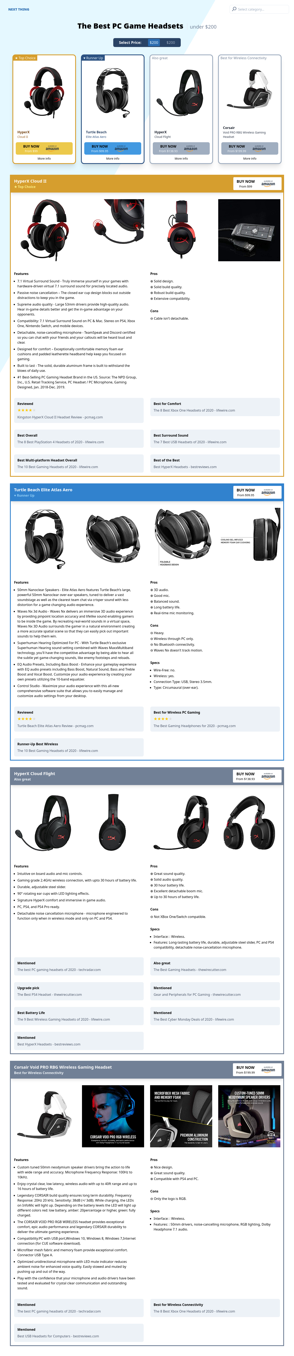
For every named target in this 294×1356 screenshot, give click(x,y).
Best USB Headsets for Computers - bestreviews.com (58, 1336)
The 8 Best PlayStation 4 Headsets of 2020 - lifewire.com (60, 442)
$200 (154, 42)
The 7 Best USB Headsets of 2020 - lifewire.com (190, 442)
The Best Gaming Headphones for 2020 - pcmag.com (195, 726)
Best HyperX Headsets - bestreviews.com (185, 467)
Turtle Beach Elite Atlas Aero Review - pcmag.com (55, 726)
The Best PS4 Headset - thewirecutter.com (49, 994)
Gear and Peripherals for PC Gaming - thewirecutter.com (197, 994)
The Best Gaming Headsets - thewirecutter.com (190, 969)
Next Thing (18, 9)
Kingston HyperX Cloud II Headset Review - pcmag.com (60, 417)
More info (44, 158)
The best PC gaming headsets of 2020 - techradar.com (59, 969)
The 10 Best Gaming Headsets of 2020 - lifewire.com (57, 467)
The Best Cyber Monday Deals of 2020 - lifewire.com (194, 1019)
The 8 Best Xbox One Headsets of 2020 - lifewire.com (194, 410)
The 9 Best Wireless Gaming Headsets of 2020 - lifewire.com (63, 1019)
